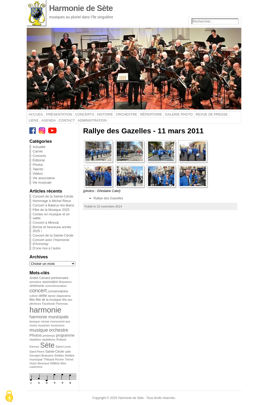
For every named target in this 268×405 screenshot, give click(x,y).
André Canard (39, 278)
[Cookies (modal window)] (9, 396)
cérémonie (36, 286)
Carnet (37, 151)
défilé (43, 296)
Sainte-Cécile (54, 351)
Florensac (62, 303)
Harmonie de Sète (81, 8)
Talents (37, 169)
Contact (67, 120)
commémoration (56, 285)
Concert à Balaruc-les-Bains (53, 205)
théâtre (59, 355)
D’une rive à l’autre (46, 248)
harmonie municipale (49, 316)
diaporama (64, 295)
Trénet (69, 359)
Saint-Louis (63, 346)
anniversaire (59, 278)
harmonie (45, 309)
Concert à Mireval (45, 223)
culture (33, 295)
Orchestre (126, 114)
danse (52, 295)
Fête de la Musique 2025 (50, 210)
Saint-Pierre (36, 351)
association (50, 282)
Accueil (36, 114)
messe (45, 321)
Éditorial (38, 160)
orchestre (58, 330)
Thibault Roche (53, 359)
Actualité (38, 147)
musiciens (57, 325)
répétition (35, 339)
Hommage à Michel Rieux (51, 201)
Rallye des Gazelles (108, 198)
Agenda (48, 120)
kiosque (34, 321)
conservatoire (58, 291)
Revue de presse (212, 114)
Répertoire (151, 114)
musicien (44, 325)
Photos (37, 165)
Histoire (105, 114)
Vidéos (37, 174)
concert (38, 290)
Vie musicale (41, 182)
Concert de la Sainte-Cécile (52, 196)
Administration (92, 120)
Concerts (84, 114)
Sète (47, 345)
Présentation (59, 114)
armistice (35, 281)
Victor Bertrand (39, 363)
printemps (49, 335)
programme (65, 335)
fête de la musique (48, 300)
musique (38, 330)
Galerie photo (179, 114)
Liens (33, 120)
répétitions (48, 339)
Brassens (65, 281)
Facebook (48, 303)
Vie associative (43, 178)
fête (32, 300)
